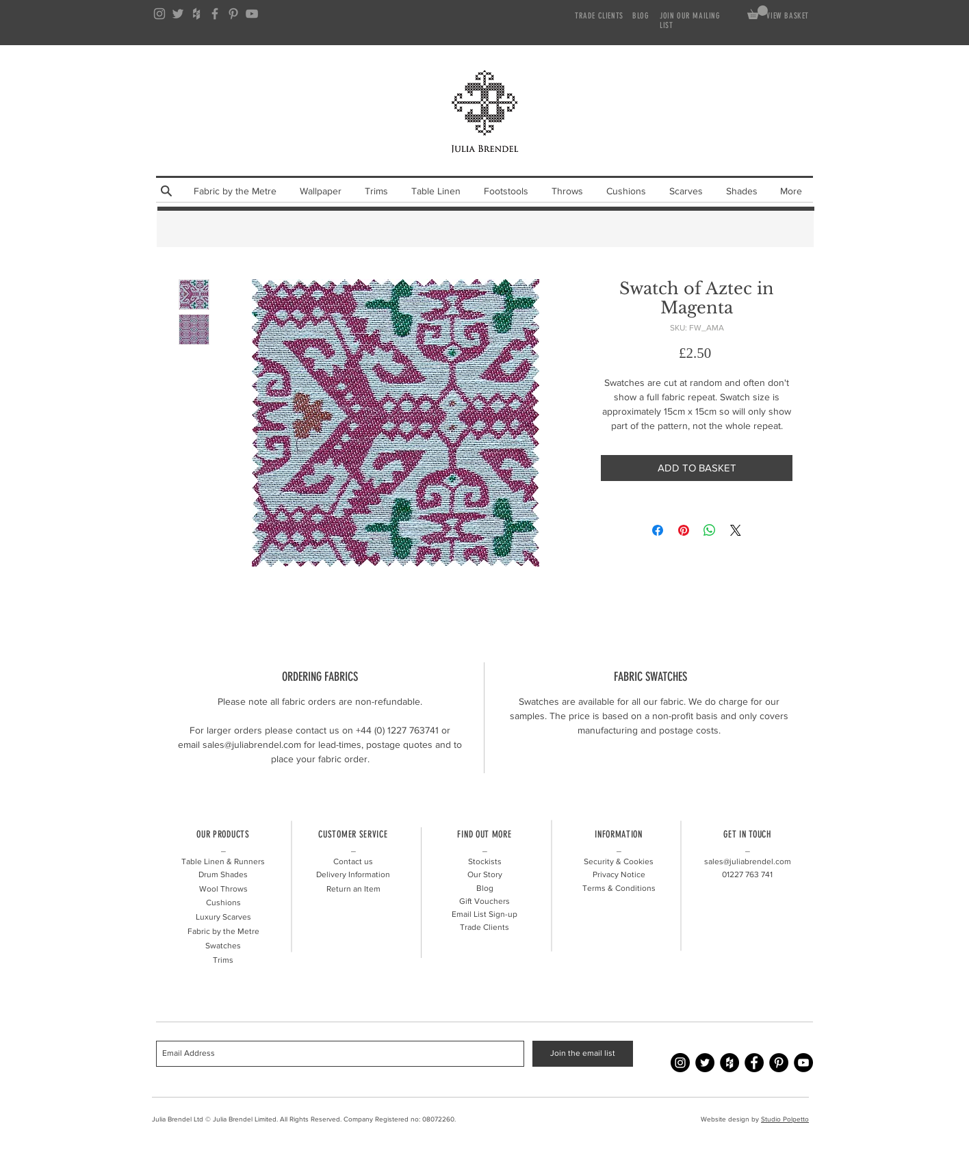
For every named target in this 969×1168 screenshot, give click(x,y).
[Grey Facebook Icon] (214, 13)
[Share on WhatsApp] (709, 530)
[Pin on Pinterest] (683, 530)
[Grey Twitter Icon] (177, 13)
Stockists (485, 861)
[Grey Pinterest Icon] (233, 13)
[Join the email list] (582, 1054)
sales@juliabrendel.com (747, 861)
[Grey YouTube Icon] (251, 13)
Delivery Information (353, 874)
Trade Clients (484, 927)
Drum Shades (223, 874)
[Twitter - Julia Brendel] (704, 1062)
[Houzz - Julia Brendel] (729, 1062)
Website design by (731, 1119)
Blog (484, 888)
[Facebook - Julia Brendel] (754, 1062)
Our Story (484, 874)
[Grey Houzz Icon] (196, 13)
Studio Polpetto (785, 1119)
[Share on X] (735, 530)
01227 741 (747, 874)
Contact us (353, 861)
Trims (223, 960)
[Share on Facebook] (657, 530)
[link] (757, 12)
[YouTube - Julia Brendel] (803, 1062)
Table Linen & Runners (223, 861)
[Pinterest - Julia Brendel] (778, 1062)
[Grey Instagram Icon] (159, 13)
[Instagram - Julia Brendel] (680, 1062)
